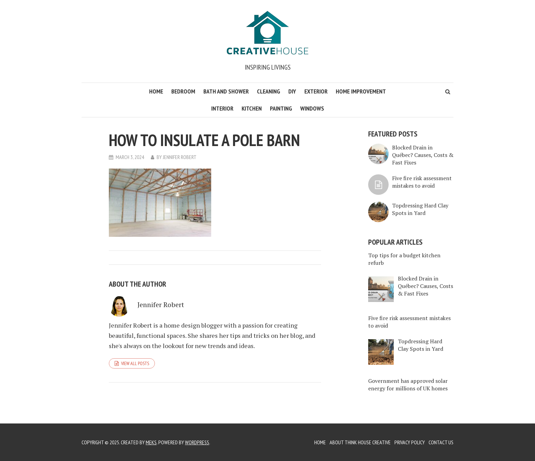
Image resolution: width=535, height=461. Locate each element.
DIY (292, 91)
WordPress (197, 442)
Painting (281, 108)
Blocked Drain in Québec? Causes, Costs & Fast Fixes (422, 155)
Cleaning (268, 91)
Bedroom (183, 91)
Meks (151, 442)
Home (156, 91)
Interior (222, 108)
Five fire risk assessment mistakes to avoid (422, 181)
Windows (312, 108)
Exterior (316, 91)
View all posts (135, 363)
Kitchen (252, 108)
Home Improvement (361, 91)
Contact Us (441, 442)
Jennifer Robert (180, 157)
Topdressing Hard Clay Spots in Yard (420, 209)
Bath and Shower (226, 91)
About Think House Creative (360, 442)
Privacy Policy (409, 442)
